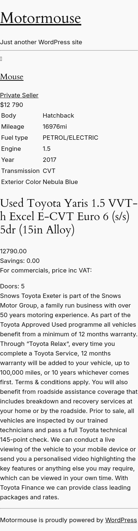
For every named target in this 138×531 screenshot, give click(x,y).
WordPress (121, 520)
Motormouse (40, 18)
